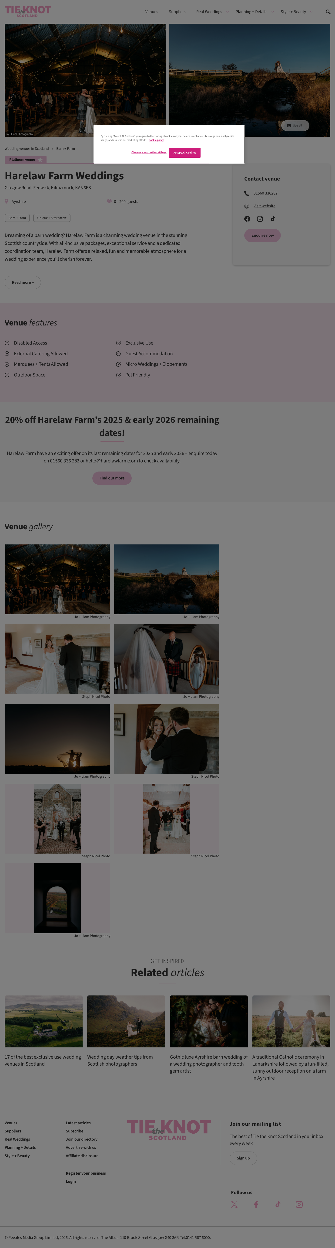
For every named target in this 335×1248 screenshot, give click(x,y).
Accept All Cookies (185, 153)
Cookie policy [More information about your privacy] (156, 140)
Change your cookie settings (148, 152)
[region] (169, 144)
